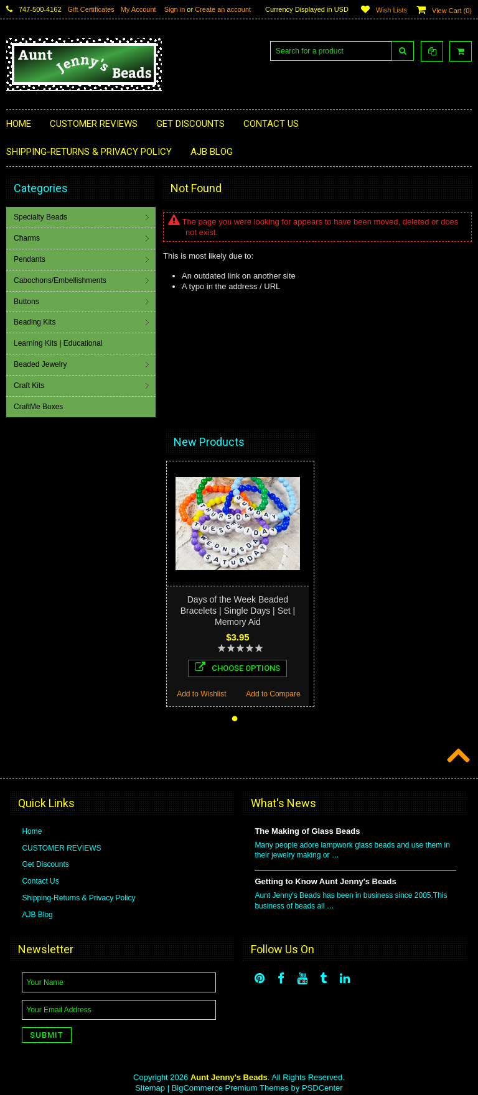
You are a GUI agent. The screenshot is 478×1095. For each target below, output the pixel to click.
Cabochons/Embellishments (60, 280)
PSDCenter (322, 1088)
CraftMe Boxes (38, 406)
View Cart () (452, 10)
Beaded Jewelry (40, 364)
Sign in (174, 9)
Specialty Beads (40, 217)
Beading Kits (34, 322)
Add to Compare (273, 694)
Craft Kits (29, 385)
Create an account (223, 9)
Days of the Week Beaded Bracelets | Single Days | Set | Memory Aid (237, 610)
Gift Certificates (91, 9)
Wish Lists (391, 10)
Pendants (29, 259)
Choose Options (237, 667)
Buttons (26, 301)
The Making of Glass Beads (307, 831)
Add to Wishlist (201, 694)
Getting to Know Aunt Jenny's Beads (325, 881)
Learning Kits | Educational (58, 343)
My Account (138, 9)
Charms (27, 238)
